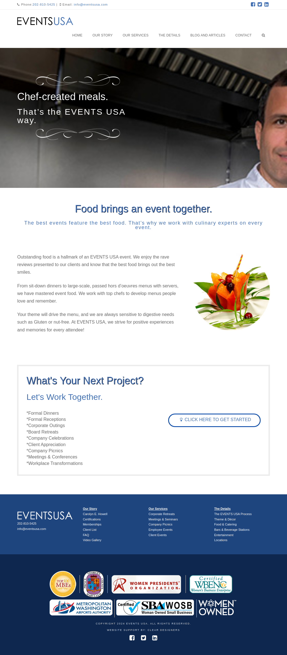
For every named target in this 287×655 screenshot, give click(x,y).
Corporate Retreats (162, 514)
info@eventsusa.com (91, 4)
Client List (89, 529)
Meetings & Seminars (163, 519)
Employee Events (161, 529)
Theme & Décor (225, 519)
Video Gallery (92, 540)
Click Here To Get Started (215, 419)
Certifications (92, 519)
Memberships (92, 524)
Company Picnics (160, 524)
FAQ (86, 535)
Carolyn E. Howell (95, 514)
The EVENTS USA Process (233, 514)
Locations (220, 540)
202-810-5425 (44, 4)
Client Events (158, 535)
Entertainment (223, 535)
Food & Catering (225, 524)
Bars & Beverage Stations (231, 529)
